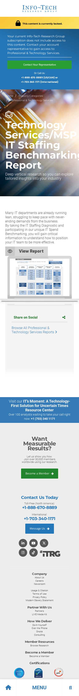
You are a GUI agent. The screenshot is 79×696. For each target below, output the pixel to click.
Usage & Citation (39, 590)
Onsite (39, 631)
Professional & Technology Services (31, 100)
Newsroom (39, 583)
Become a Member (39, 473)
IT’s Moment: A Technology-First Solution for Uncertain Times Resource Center (40, 405)
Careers (39, 580)
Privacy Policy (40, 597)
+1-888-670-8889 (39, 507)
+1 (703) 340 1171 (43, 418)
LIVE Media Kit (39, 614)
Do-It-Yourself (39, 625)
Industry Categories (30, 95)
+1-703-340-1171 (39, 518)
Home (9, 95)
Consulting (39, 634)
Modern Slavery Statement (40, 600)
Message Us (40, 528)
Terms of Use (39, 593)
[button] (39, 687)
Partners (39, 610)
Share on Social (39, 317)
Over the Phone (39, 628)
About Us (39, 577)
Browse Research (39, 645)
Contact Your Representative (39, 64)
